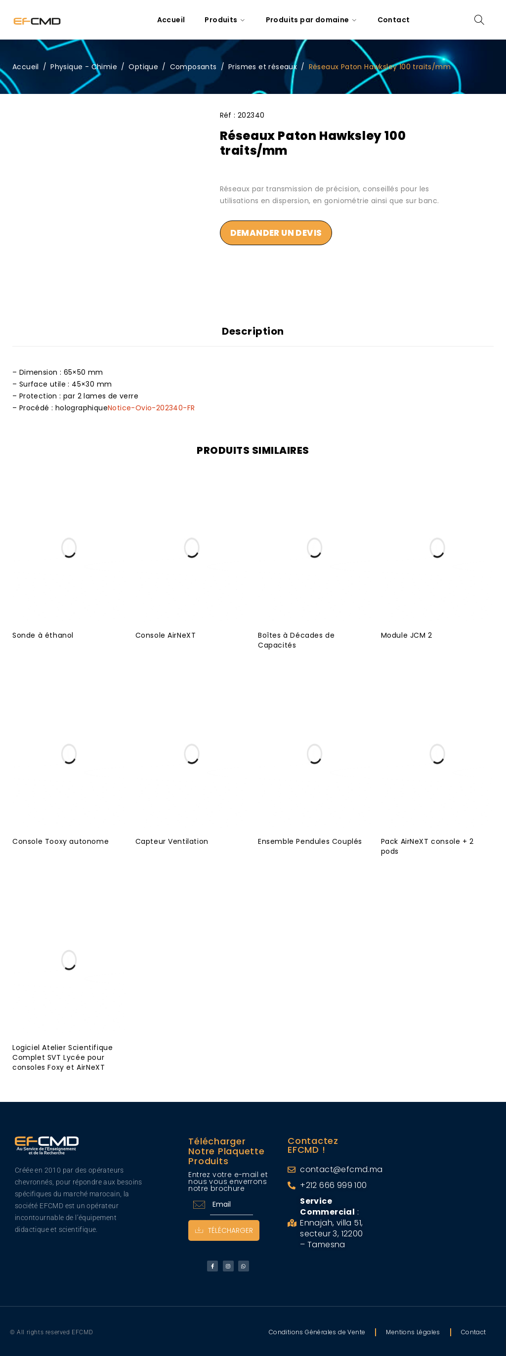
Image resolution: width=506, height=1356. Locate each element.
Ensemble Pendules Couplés (310, 839)
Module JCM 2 (406, 633)
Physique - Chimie (83, 67)
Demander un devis (276, 233)
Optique (143, 67)
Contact (473, 1330)
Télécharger (224, 1228)
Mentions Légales (413, 1330)
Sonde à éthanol (43, 633)
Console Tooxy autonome (60, 839)
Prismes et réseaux (262, 67)
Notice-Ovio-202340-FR (151, 406)
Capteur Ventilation (172, 839)
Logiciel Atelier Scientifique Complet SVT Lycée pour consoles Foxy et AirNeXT (62, 1055)
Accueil (25, 67)
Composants (193, 67)
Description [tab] (253, 331)
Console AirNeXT (165, 633)
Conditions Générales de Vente (317, 1330)
